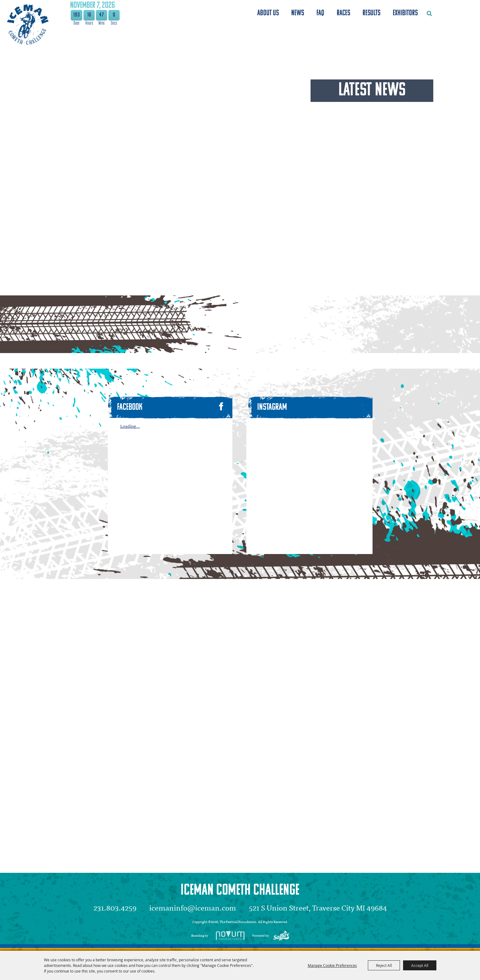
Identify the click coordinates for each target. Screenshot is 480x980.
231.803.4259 (114, 907)
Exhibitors (405, 13)
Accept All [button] (419, 965)
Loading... (130, 426)
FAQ (320, 13)
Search (429, 13)
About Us (268, 13)
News (297, 13)
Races (343, 13)
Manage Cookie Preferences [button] (332, 965)
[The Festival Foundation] (27, 24)
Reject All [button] (384, 965)
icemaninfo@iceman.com (192, 907)
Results (371, 13)
